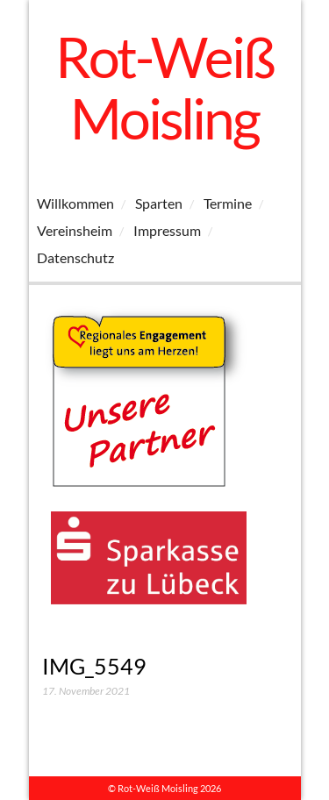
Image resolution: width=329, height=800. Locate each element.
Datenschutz (75, 257)
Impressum (167, 230)
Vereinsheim (74, 230)
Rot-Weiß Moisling (164, 87)
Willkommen (75, 203)
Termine (228, 203)
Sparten (158, 203)
